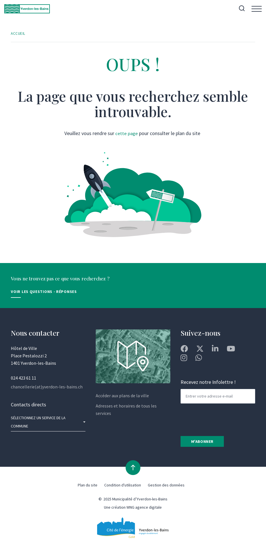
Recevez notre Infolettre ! (208, 383)
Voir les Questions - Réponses (44, 292)
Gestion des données (166, 486)
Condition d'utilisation (122, 486)
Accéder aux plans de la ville (122, 396)
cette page (126, 134)
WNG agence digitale (144, 509)
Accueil (18, 33)
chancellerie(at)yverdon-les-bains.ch (47, 387)
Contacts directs (28, 405)
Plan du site (87, 486)
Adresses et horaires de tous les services (126, 410)
